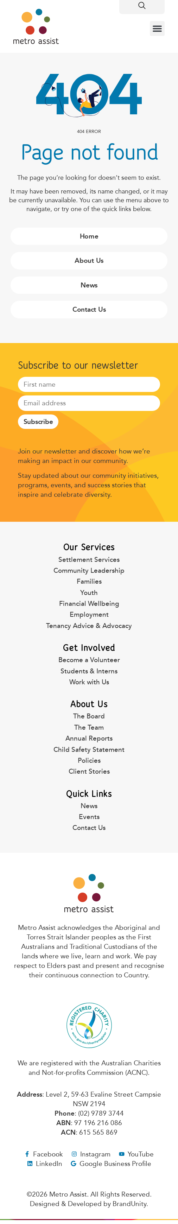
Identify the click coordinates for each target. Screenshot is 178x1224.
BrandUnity (129, 1204)
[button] (157, 28)
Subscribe (38, 422)
